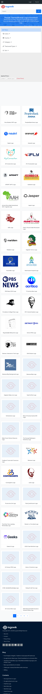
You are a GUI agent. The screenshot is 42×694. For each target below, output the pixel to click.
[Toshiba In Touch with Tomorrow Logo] (10, 454)
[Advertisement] (21, 64)
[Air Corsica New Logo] (10, 601)
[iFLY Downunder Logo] (31, 156)
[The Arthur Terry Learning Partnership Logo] (10, 517)
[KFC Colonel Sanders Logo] (31, 304)
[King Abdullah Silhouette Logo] (10, 325)
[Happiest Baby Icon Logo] (10, 387)
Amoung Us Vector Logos (10, 678)
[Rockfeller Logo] (10, 263)
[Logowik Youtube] (15, 645)
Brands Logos (32, 26)
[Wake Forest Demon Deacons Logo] (10, 431)
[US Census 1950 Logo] (10, 559)
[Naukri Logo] (10, 135)
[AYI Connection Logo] (10, 156)
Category (6, 42)
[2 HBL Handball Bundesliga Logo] (10, 580)
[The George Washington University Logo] (31, 431)
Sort (5, 50)
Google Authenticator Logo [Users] (10, 681)
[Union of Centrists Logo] (31, 559)
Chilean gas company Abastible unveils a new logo (16, 667)
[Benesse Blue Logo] (31, 366)
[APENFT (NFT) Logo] (10, 177)
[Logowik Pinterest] (12, 645)
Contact (6, 636)
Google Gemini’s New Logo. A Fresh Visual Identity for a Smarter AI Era (20, 658)
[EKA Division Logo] (31, 346)
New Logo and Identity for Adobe (12, 664)
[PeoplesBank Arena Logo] (31, 115)
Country (6, 38)
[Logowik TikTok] (18, 645)
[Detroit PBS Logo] (31, 325)
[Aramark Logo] (31, 135)
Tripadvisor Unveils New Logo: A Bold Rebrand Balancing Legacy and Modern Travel (20, 661)
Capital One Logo (8, 691)
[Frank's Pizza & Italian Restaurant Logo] (31, 221)
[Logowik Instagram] (9, 645)
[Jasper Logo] (31, 197)
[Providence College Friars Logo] (10, 304)
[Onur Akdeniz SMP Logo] (10, 115)
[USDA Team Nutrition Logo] (31, 539)
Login (30, 2)
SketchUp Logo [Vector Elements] (7, 686)
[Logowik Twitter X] (6, 645)
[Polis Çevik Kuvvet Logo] (31, 496)
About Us (6, 633)
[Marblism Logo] (10, 242)
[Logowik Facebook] (3, 645)
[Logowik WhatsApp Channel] (21, 645)
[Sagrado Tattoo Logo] (31, 242)
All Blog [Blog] (5, 670)
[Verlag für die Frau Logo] (31, 580)
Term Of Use (7, 641)
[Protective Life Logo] (10, 496)
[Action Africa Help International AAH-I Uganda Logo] (10, 198)
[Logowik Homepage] (7, 6)
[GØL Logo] (10, 220)
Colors (6, 34)
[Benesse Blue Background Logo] (10, 366)
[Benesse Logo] (31, 453)
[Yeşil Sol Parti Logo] (31, 387)
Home (25, 26)
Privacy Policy (7, 638)
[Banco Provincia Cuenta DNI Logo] (31, 409)
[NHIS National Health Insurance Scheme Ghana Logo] (31, 602)
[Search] (18, 11)
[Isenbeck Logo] (31, 177)
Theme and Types (9, 46)
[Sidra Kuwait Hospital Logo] (31, 263)
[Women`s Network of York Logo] (10, 346)
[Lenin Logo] (31, 475)
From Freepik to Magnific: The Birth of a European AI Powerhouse (19, 655)
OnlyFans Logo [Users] (7, 683)
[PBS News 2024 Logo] (10, 283)
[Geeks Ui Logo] (10, 539)
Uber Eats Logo (7, 688)
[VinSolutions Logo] (10, 408)
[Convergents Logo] (10, 475)
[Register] (37, 2)
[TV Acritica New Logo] (31, 283)
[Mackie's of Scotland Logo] (31, 516)
